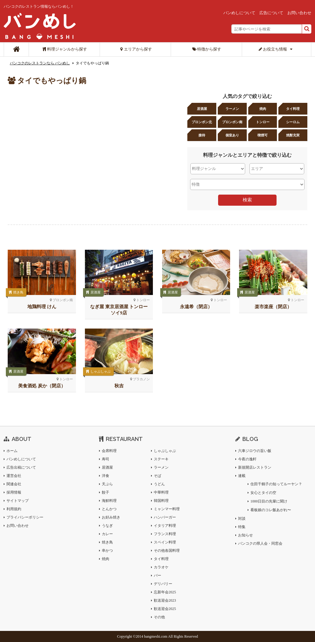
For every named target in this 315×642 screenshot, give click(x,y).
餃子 (105, 492)
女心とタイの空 (263, 493)
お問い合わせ (299, 12)
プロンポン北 (202, 122)
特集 (241, 527)
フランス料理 (165, 534)
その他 (159, 617)
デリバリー (163, 584)
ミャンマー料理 (167, 509)
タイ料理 (293, 109)
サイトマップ (17, 501)
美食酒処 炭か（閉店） (42, 385)
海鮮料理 (109, 501)
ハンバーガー (165, 517)
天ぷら (107, 484)
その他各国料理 (167, 550)
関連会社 (13, 484)
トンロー (262, 122)
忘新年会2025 (165, 592)
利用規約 (13, 509)
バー (157, 575)
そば (157, 476)
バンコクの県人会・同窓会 (260, 543)
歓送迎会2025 (165, 609)
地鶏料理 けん (41, 306)
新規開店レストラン (254, 467)
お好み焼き (111, 517)
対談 (241, 518)
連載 (241, 476)
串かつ (107, 550)
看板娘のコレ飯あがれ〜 (270, 510)
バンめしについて (239, 12)
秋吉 (119, 385)
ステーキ (161, 459)
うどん (159, 484)
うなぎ (107, 525)
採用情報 (13, 492)
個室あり (232, 135)
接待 (201, 135)
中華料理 (161, 492)
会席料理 (109, 451)
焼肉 (262, 109)
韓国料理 (161, 501)
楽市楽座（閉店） (273, 306)
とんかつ (109, 509)
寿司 (105, 459)
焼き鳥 (18, 292)
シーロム (293, 122)
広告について (271, 12)
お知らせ (245, 535)
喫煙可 (262, 135)
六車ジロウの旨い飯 (254, 451)
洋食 (105, 476)
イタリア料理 (165, 525)
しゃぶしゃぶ (100, 371)
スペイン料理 (165, 542)
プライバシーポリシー (24, 517)
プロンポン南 (232, 122)
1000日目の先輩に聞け (268, 501)
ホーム (12, 451)
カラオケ (161, 567)
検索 (247, 199)
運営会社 (13, 476)
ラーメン (232, 109)
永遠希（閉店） (196, 306)
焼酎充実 (293, 135)
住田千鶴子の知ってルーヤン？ (276, 484)
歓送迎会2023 (165, 600)
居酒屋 (202, 109)
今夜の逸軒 (247, 459)
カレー (107, 534)
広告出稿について (21, 467)
